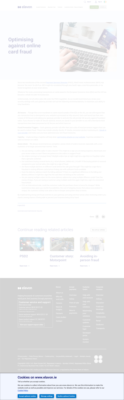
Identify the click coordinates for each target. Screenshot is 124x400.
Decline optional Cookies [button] (66, 396)
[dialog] (62, 386)
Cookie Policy (23, 390)
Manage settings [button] (47, 396)
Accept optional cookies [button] (27, 396)
